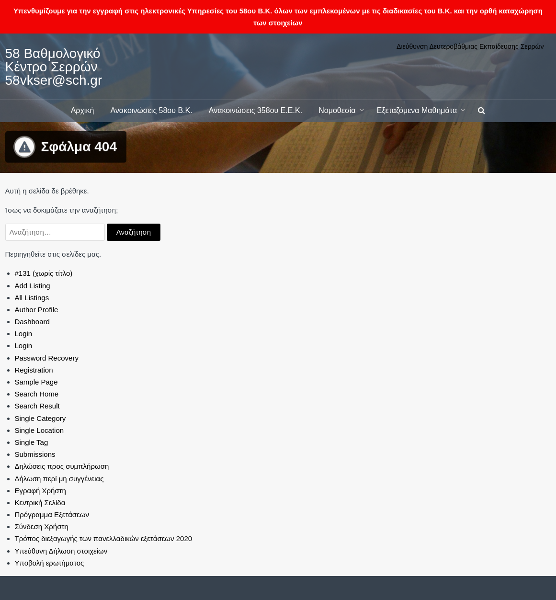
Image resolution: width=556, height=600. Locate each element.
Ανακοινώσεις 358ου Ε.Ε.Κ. (255, 110)
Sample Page (36, 382)
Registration (34, 370)
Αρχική (82, 110)
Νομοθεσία (336, 110)
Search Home (37, 394)
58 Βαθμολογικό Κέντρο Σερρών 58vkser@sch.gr (53, 67)
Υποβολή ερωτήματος (49, 563)
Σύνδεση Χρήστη (41, 526)
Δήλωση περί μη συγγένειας (59, 479)
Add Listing (32, 286)
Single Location (39, 430)
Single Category (40, 418)
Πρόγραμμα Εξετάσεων (52, 514)
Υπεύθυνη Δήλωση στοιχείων (61, 551)
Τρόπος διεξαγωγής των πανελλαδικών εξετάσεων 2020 (104, 538)
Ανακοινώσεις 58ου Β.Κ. (151, 110)
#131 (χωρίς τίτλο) (44, 273)
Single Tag (31, 442)
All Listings (32, 298)
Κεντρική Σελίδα (40, 502)
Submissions (35, 454)
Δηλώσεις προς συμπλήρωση (62, 466)
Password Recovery (47, 358)
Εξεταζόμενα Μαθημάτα (417, 110)
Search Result (37, 406)
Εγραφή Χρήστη (40, 491)
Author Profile (36, 310)
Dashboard (32, 321)
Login (24, 333)
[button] (481, 111)
